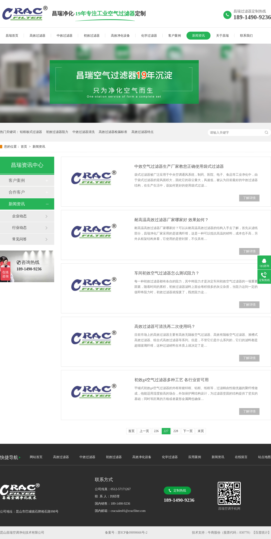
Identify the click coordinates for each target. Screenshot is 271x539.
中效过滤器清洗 (83, 132)
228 (175, 431)
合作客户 (17, 192)
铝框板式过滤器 (31, 132)
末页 (201, 431)
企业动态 (19, 216)
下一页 (188, 431)
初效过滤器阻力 (57, 132)
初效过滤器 (92, 35)
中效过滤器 (64, 35)
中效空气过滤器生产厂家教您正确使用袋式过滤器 (179, 166)
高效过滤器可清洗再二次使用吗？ (164, 326)
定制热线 (179, 490)
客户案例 (174, 35)
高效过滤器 (37, 35)
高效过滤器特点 (142, 132)
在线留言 (241, 457)
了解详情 (249, 198)
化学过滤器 (149, 35)
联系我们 (246, 35)
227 (166, 431)
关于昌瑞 (222, 35)
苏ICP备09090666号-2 (132, 532)
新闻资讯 (198, 35)
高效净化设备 (120, 35)
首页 (24, 146)
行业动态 (19, 227)
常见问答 (19, 239)
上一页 (144, 431)
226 (156, 431)
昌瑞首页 (12, 35)
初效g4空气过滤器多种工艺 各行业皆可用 (171, 380)
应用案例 (194, 457)
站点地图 (264, 457)
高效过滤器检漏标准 (113, 132)
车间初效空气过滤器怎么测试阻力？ (166, 273)
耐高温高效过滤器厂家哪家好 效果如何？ (171, 219)
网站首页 (36, 457)
